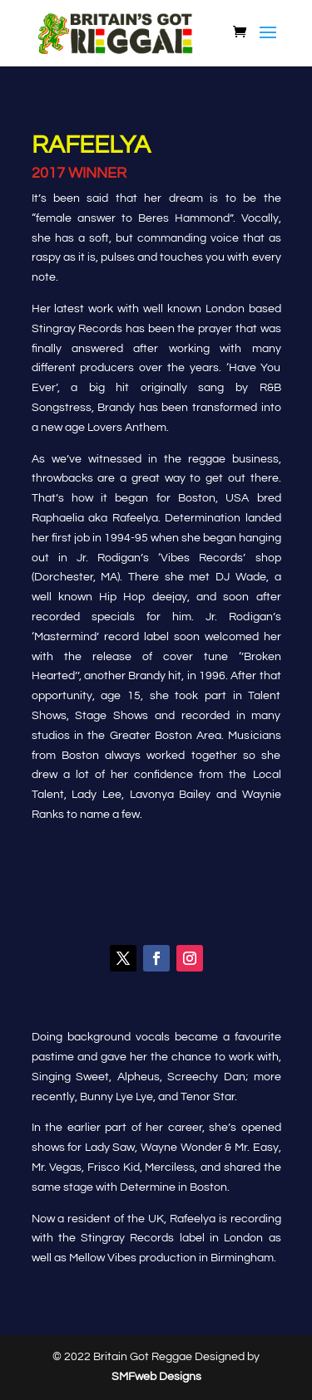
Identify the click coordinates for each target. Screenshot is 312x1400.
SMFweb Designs (156, 1377)
